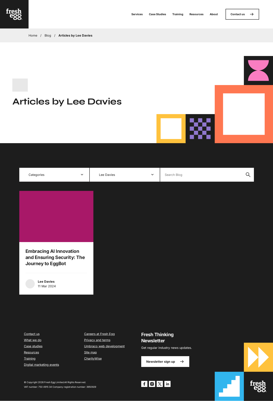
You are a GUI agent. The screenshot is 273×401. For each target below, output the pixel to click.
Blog (48, 35)
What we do (32, 340)
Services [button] (137, 14)
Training (29, 358)
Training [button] (177, 14)
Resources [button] (196, 14)
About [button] (214, 14)
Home (33, 35)
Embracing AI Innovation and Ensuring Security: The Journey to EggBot (55, 257)
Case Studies (157, 14)
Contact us (242, 14)
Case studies (33, 346)
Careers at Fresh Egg (99, 334)
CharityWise (93, 358)
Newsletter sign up (165, 361)
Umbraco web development (104, 346)
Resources (31, 352)
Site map (90, 352)
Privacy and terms (97, 340)
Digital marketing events (41, 365)
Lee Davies (46, 281)
